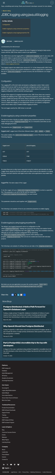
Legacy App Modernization (9, 390)
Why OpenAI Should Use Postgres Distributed (23, 326)
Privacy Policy (25, 472)
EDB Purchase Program (8, 422)
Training (4, 415)
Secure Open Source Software (10, 397)
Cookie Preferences (47, 472)
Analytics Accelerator (7, 378)
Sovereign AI (5, 388)
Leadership (5, 452)
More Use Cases (6, 400)
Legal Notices (14, 472)
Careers (4, 457)
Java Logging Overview (12, 64)
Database (4, 370)
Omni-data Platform (7, 395)
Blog (3, 430)
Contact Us (5, 459)
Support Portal (6, 412)
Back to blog (7, 11)
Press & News (5, 454)
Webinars (4, 437)
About (3, 449)
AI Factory (4, 375)
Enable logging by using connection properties (15, 29)
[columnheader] (13, 146)
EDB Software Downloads (8, 410)
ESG (20, 472)
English (7, 468)
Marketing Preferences (35, 472)
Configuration (6, 24)
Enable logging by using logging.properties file (15, 33)
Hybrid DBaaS (5, 393)
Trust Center (5, 417)
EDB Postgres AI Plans (8, 420)
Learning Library (6, 442)
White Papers (5, 439)
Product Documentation (8, 407)
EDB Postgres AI (6, 368)
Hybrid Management (7, 373)
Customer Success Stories (9, 432)
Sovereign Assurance (7, 380)
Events (4, 434)
